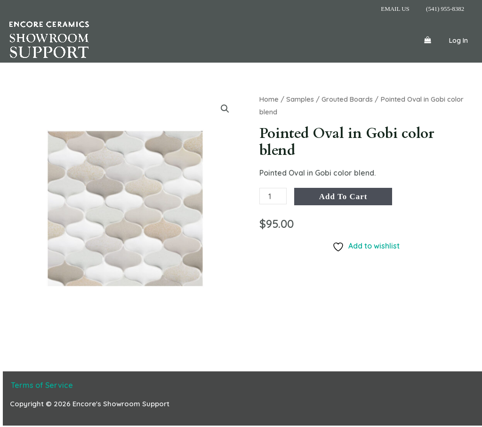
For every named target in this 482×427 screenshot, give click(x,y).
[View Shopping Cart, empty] (427, 40)
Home (269, 99)
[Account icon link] (458, 40)
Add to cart (343, 196)
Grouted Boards (348, 99)
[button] (225, 108)
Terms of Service (41, 385)
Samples (300, 99)
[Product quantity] (273, 196)
